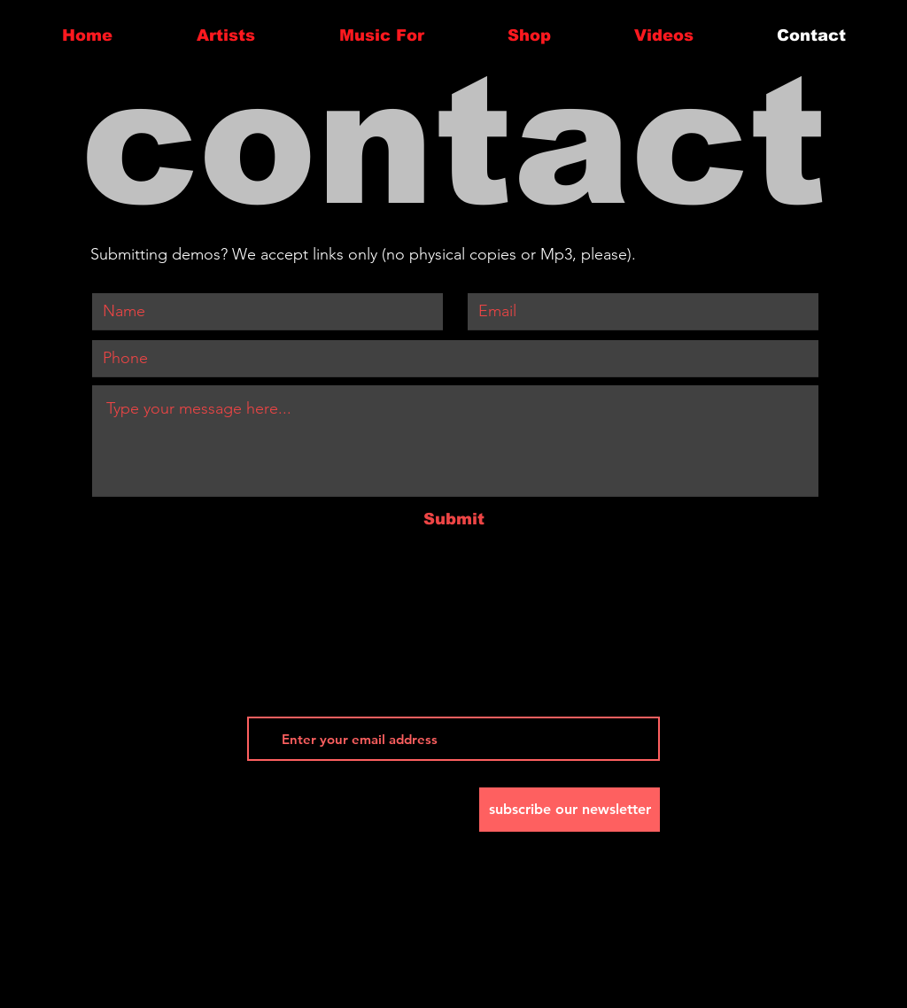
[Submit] (453, 519)
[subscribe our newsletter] (569, 809)
